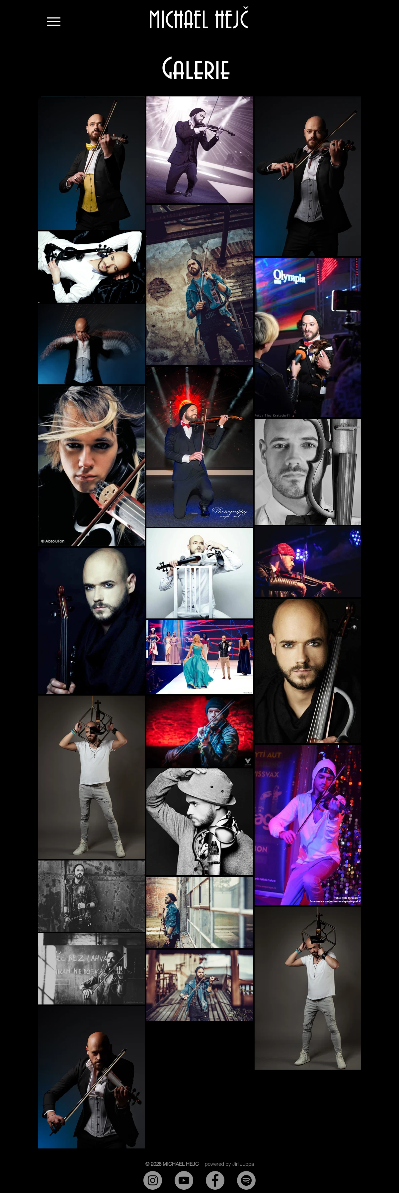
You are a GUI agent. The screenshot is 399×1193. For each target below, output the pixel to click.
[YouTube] (184, 1180)
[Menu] (53, 21)
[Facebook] (215, 1180)
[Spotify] (246, 1180)
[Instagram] (152, 1180)
